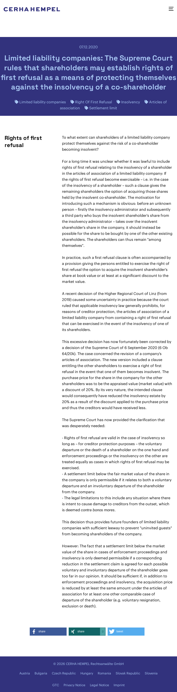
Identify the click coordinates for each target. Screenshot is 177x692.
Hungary (86, 673)
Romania (104, 673)
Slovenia (151, 673)
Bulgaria (41, 673)
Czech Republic (64, 673)
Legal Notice (99, 685)
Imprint (119, 685)
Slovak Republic (128, 673)
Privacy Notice (74, 685)
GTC (55, 685)
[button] (48, 632)
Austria (24, 673)
